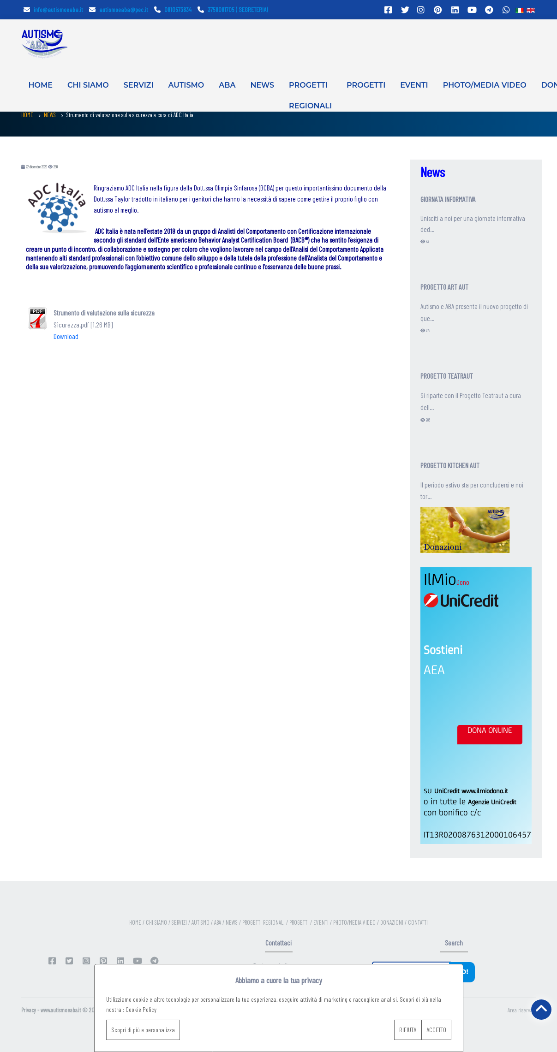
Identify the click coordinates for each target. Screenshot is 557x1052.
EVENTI (414, 85)
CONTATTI (418, 922)
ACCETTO (436, 1030)
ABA (227, 85)
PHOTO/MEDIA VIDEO (485, 85)
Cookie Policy (141, 1009)
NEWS (262, 85)
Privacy (28, 1010)
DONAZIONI (392, 922)
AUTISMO (186, 85)
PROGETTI (366, 85)
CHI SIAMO (88, 85)
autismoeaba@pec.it (118, 9)
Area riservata (522, 1010)
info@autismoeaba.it (53, 9)
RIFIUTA (407, 1030)
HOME (41, 85)
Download (66, 336)
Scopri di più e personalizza (143, 1030)
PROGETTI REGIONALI (310, 91)
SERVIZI (139, 85)
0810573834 (173, 9)
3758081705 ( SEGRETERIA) (233, 9)
